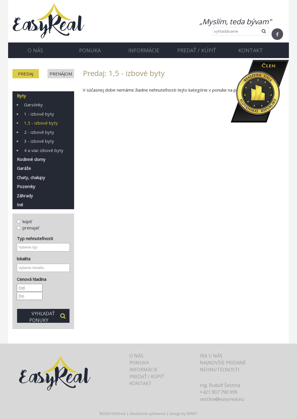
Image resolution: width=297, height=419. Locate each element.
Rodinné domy (31, 159)
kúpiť (24, 221)
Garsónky (33, 104)
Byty (21, 96)
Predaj (25, 74)
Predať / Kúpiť (196, 50)
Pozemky (26, 186)
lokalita (23, 259)
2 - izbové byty (39, 132)
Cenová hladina (31, 279)
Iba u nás (211, 356)
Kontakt (250, 50)
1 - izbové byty (39, 114)
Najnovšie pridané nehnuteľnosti (223, 366)
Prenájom (61, 74)
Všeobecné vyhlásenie (147, 413)
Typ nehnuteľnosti (35, 238)
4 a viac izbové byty (43, 150)
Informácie (143, 50)
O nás (35, 50)
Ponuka (90, 50)
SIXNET (191, 413)
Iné (20, 204)
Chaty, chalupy (31, 177)
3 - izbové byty (39, 141)
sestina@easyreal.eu (222, 399)
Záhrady (25, 196)
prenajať (28, 228)
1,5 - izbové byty (41, 123)
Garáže (24, 168)
